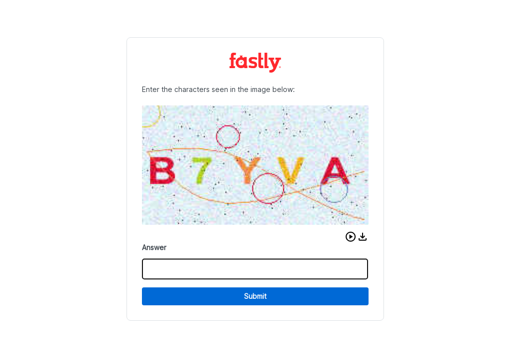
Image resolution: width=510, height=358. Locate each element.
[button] (351, 237)
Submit (255, 296)
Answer (154, 247)
